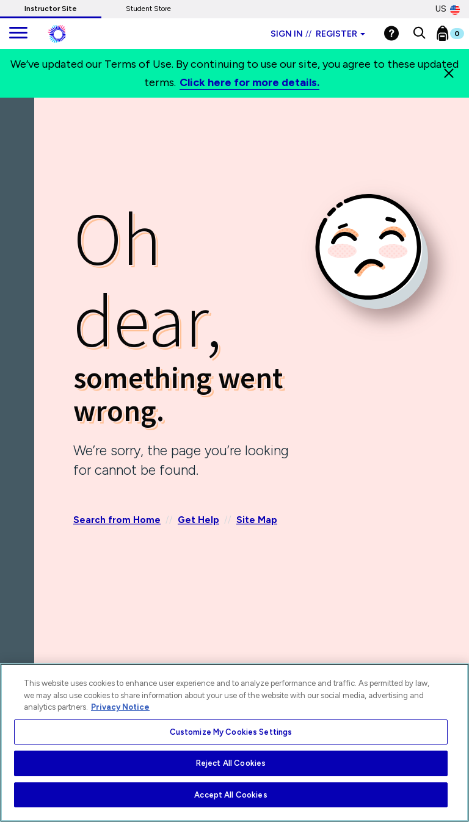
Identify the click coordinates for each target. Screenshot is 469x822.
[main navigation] (18, 33)
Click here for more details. (249, 82)
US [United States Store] (447, 9)
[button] (419, 33)
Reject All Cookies (231, 763)
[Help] (391, 33)
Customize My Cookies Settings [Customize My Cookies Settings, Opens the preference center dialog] (231, 732)
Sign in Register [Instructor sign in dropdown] (318, 34)
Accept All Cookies (230, 794)
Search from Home (117, 520)
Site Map (256, 520)
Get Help (198, 520)
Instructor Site (50, 8)
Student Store (148, 8)
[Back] (20, 151)
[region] (234, 742)
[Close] (449, 73)
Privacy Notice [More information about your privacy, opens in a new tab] (120, 707)
